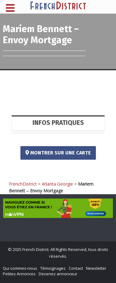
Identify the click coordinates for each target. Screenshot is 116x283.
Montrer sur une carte (58, 153)
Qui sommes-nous (20, 268)
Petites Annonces (19, 274)
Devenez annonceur (58, 274)
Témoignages (53, 268)
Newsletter (96, 268)
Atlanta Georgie (57, 184)
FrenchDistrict (23, 184)
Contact (76, 268)
